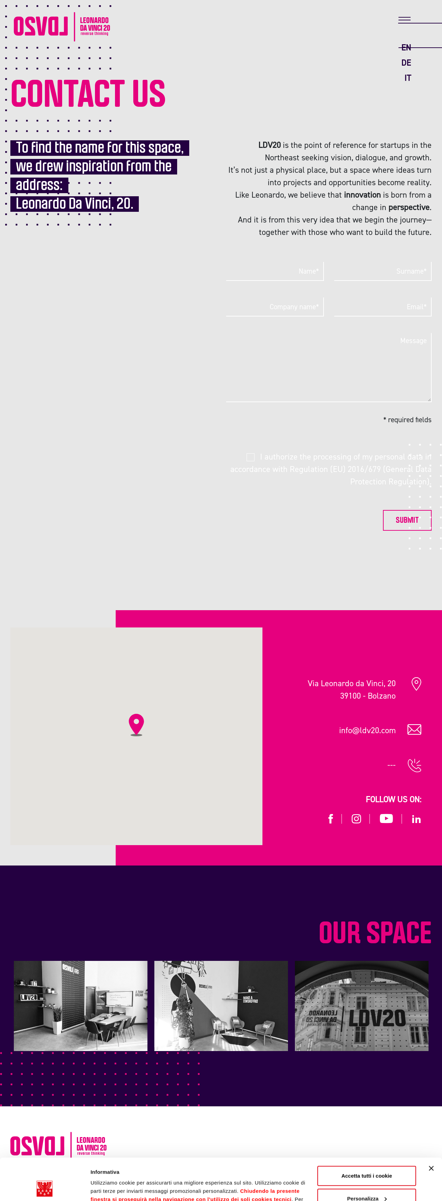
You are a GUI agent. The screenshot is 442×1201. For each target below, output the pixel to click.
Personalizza (367, 1159)
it (407, 78)
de (406, 63)
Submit (407, 520)
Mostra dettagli (109, 1187)
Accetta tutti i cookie (367, 1136)
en (406, 47)
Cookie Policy (283, 1168)
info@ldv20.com (367, 730)
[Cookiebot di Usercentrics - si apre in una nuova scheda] (45, 1187)
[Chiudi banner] (431, 1129)
